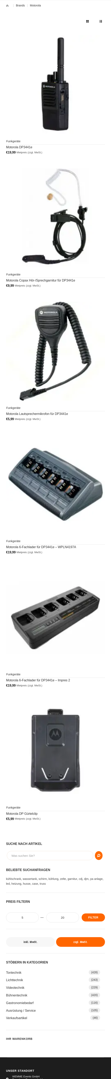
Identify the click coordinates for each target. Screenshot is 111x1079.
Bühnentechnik (16, 995)
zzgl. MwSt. (80, 942)
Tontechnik (14, 972)
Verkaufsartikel (16, 1018)
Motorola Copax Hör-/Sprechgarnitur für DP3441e (40, 280)
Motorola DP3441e (19, 147)
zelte (63, 878)
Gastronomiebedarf (20, 1003)
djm (86, 878)
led (8, 883)
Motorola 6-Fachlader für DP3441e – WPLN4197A (41, 547)
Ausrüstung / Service (21, 1010)
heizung (16, 883)
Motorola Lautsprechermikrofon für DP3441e (37, 414)
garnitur (72, 878)
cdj (80, 878)
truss (43, 883)
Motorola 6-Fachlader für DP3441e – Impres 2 (38, 680)
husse (26, 883)
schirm (43, 878)
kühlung (53, 878)
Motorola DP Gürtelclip (21, 813)
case (35, 883)
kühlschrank (13, 878)
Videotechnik (15, 987)
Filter (93, 917)
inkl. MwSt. (30, 942)
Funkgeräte (13, 141)
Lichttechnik (14, 980)
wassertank (30, 878)
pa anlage (96, 878)
